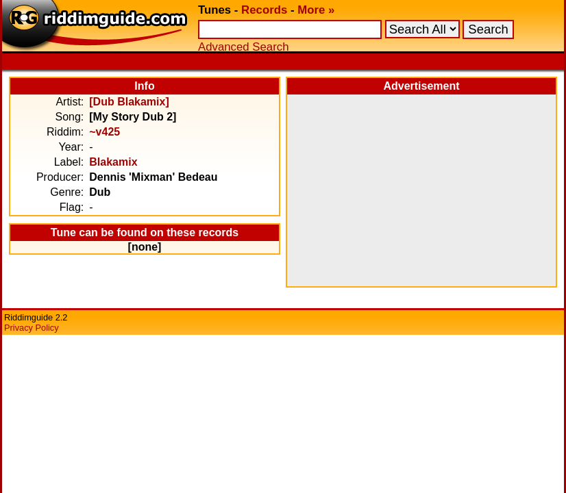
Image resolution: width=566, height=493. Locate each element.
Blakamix (113, 162)
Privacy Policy (31, 328)
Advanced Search (243, 46)
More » (315, 9)
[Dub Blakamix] (129, 102)
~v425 (104, 132)
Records (264, 9)
